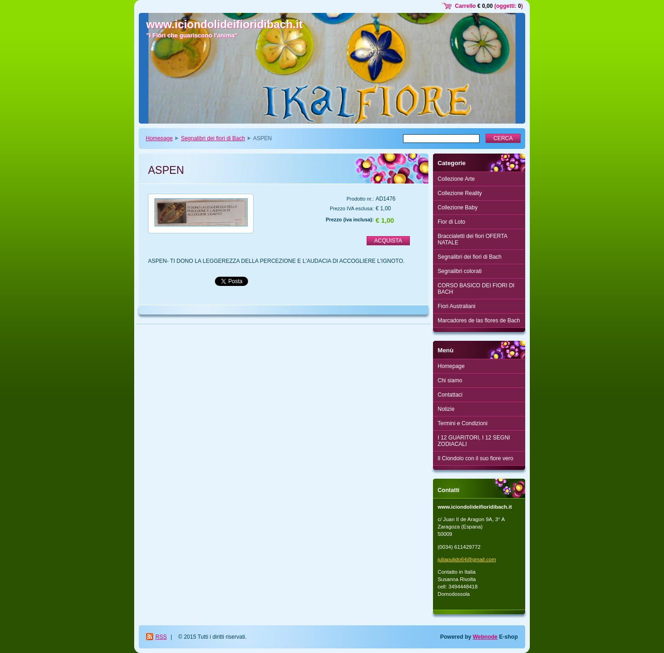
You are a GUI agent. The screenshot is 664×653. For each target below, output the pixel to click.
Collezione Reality (460, 193)
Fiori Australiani (456, 306)
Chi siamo (450, 380)
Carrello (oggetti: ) (489, 6)
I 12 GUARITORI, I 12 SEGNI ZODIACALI (474, 440)
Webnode (485, 637)
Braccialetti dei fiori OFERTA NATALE (473, 239)
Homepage (159, 138)
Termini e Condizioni (462, 423)
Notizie (446, 409)
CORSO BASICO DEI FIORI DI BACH (476, 288)
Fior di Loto (451, 222)
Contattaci (450, 395)
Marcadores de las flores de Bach (479, 320)
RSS (161, 637)
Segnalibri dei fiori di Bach (213, 138)
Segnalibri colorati (459, 271)
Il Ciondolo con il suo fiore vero (475, 458)
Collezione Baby (458, 207)
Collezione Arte (456, 179)
